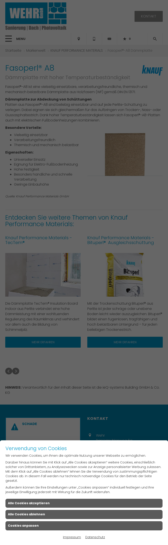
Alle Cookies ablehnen (26, 514)
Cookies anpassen (23, 525)
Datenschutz (95, 537)
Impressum (72, 537)
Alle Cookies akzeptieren (29, 503)
